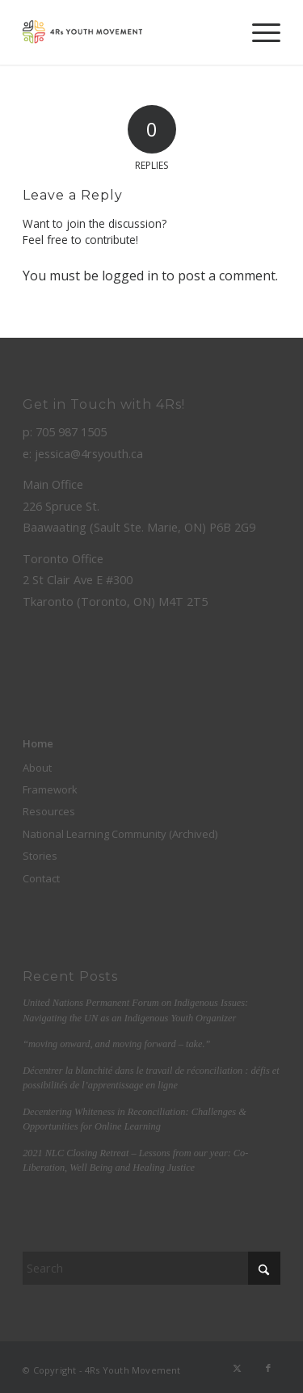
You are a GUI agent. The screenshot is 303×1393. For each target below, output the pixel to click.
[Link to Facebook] (268, 1368)
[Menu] (258, 32)
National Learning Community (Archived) (120, 834)
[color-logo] (126, 32)
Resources (49, 811)
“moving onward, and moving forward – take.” (116, 1044)
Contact (41, 878)
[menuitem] (258, 32)
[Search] (151, 1268)
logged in (130, 275)
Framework (50, 789)
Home (38, 743)
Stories (40, 855)
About (37, 767)
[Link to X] (237, 1368)
